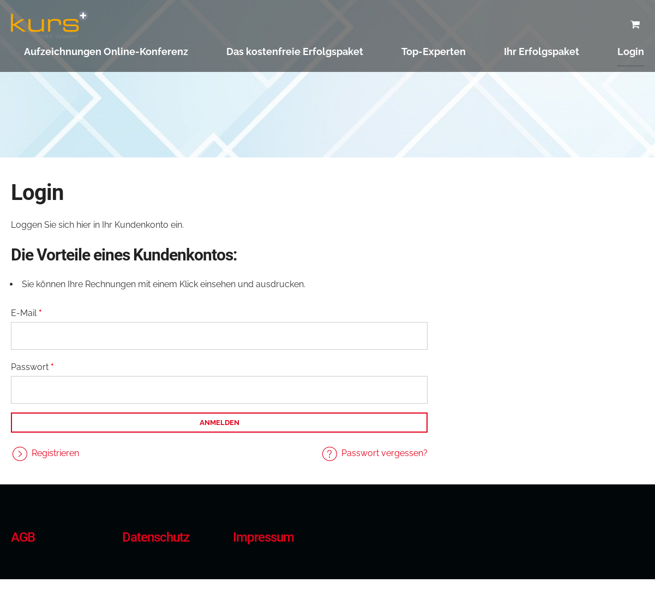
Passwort (32, 367)
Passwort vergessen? (384, 453)
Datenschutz (155, 537)
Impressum (263, 537)
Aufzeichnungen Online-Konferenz (106, 51)
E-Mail (26, 313)
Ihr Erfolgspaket (541, 51)
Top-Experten (433, 51)
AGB (23, 537)
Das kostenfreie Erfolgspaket (294, 51)
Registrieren (55, 453)
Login (630, 51)
